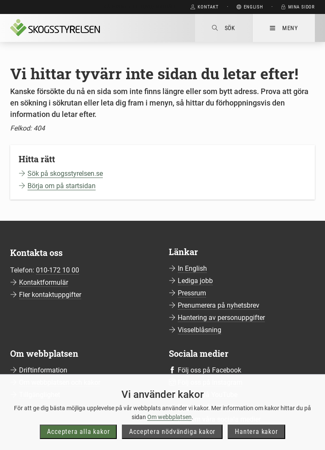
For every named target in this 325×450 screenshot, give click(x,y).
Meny (284, 28)
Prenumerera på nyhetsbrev (218, 305)
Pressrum (192, 293)
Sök (223, 28)
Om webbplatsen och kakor (59, 382)
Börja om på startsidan (62, 186)
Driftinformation (43, 370)
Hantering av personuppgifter (221, 318)
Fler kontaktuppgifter (50, 295)
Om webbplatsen (169, 431)
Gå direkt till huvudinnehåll (140, 7)
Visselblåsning (199, 330)
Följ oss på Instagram (210, 382)
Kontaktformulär (43, 282)
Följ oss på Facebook (209, 370)
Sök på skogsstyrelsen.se (65, 173)
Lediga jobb (195, 281)
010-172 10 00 (57, 270)
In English (192, 268)
